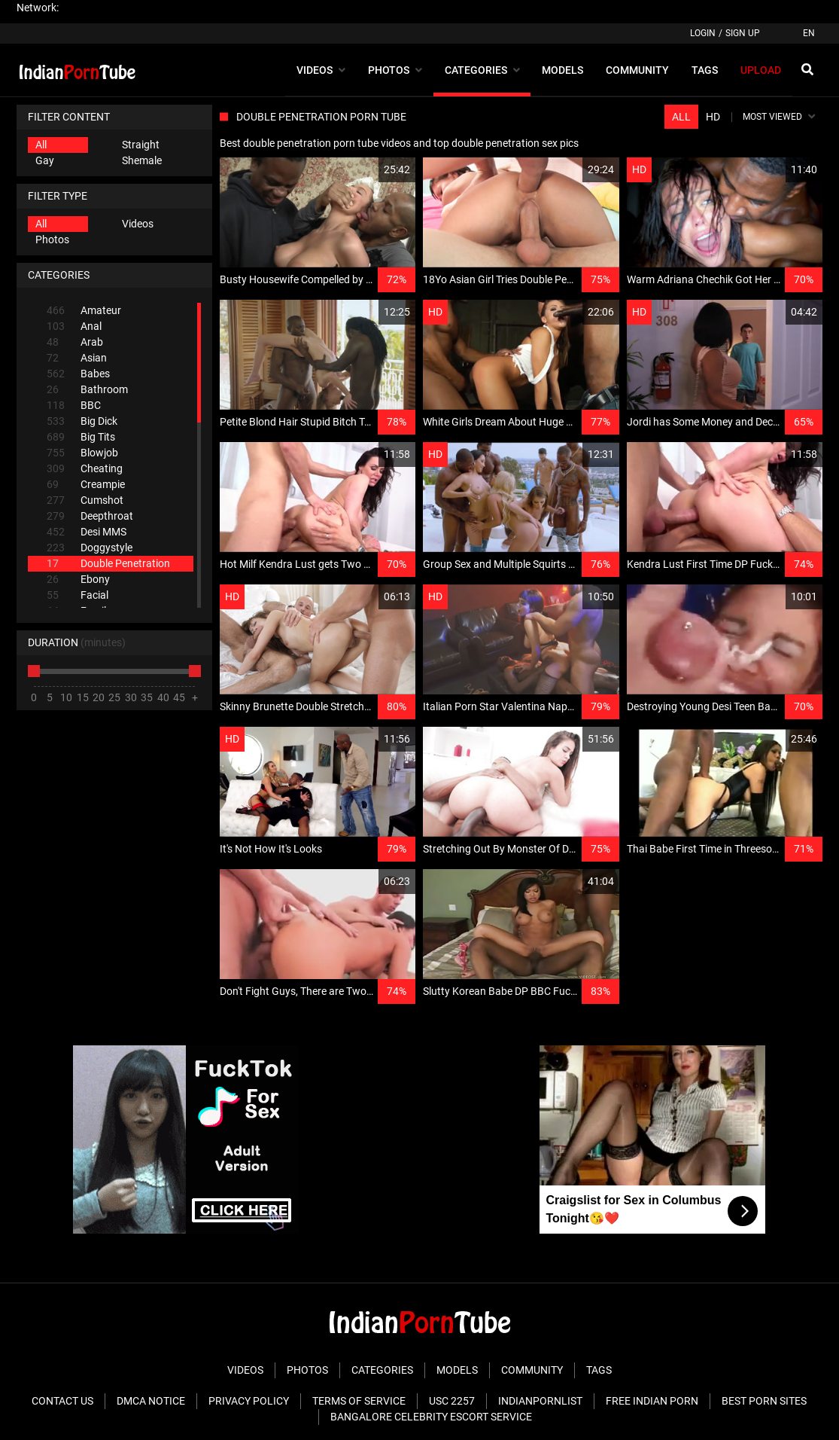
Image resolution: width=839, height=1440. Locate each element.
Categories (382, 1370)
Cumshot (85, 500)
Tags (599, 1370)
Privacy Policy (248, 1401)
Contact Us (62, 1401)
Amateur (84, 311)
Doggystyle (89, 548)
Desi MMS (86, 532)
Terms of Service (359, 1401)
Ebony (78, 579)
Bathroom (87, 390)
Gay (44, 160)
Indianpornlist (540, 1401)
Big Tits (81, 437)
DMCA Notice (151, 1401)
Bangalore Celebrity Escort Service (431, 1417)
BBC (74, 405)
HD (713, 117)
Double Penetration (108, 564)
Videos (138, 224)
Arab (75, 342)
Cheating (85, 469)
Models (457, 1370)
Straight (141, 145)
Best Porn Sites (764, 1401)
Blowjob (82, 453)
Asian (77, 358)
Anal (74, 326)
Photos (52, 239)
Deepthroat (90, 516)
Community (532, 1370)
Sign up (742, 33)
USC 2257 (452, 1401)
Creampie (86, 485)
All (41, 145)
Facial (77, 595)
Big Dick (82, 421)
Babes (78, 374)
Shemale (142, 160)
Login (703, 33)
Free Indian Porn (652, 1401)
